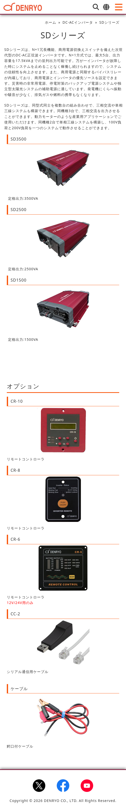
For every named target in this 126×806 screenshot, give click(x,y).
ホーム (50, 22)
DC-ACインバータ (77, 22)
